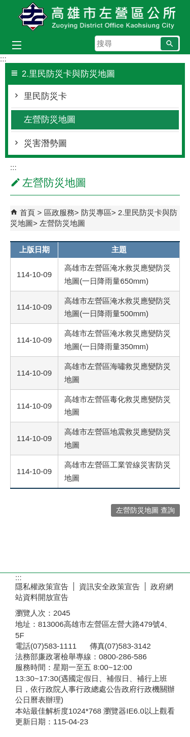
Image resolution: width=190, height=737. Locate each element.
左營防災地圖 (49, 119)
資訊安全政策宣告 (109, 586)
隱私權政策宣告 (41, 586)
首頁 (27, 212)
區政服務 (59, 212)
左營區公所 (95, 17)
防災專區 (96, 212)
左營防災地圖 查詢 (145, 510)
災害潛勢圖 (45, 143)
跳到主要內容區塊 (5, 5)
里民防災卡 (45, 96)
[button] (169, 43)
